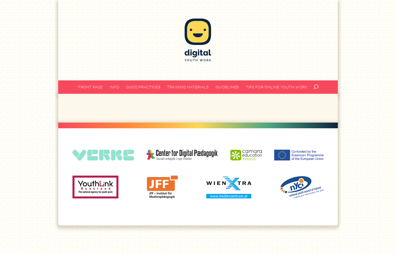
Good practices (143, 87)
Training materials (188, 87)
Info (115, 87)
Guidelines (227, 87)
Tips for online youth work (277, 87)
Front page (90, 87)
